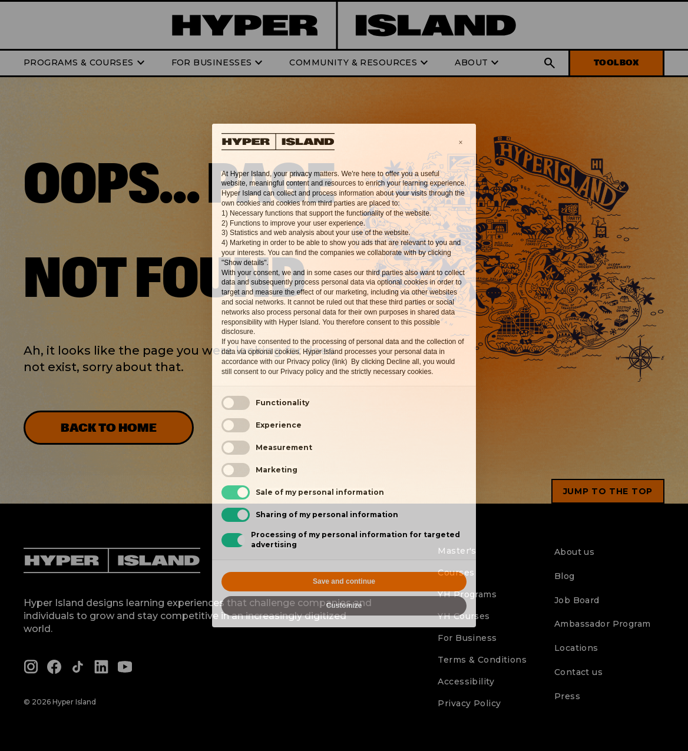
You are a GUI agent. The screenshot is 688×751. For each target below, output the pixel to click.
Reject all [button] (281, 581)
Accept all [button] (407, 581)
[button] (460, 142)
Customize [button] (344, 605)
